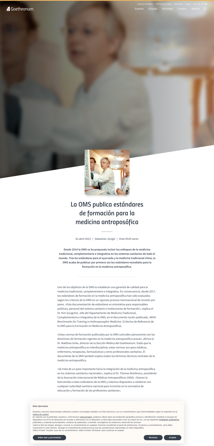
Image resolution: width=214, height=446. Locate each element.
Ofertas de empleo (164, 4)
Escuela (153, 8)
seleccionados (86, 417)
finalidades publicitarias (169, 420)
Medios (195, 8)
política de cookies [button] (41, 414)
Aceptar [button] (172, 437)
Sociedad (167, 8)
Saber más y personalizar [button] (49, 437)
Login (188, 4)
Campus (182, 8)
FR (202, 4)
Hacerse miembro (145, 4)
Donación (178, 4)
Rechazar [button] (153, 437)
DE (195, 4)
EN (199, 4)
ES (206, 4)
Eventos (139, 8)
